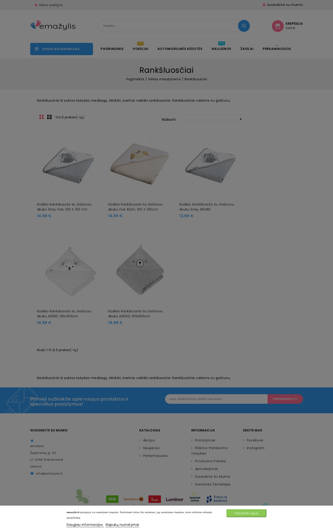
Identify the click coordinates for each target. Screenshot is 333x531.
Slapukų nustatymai (122, 524)
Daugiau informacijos (85, 524)
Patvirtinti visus (246, 513)
